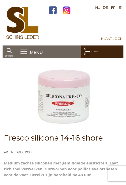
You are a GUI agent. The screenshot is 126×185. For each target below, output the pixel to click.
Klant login (112, 38)
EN (121, 7)
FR (113, 7)
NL (97, 7)
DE (105, 7)
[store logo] (22, 22)
